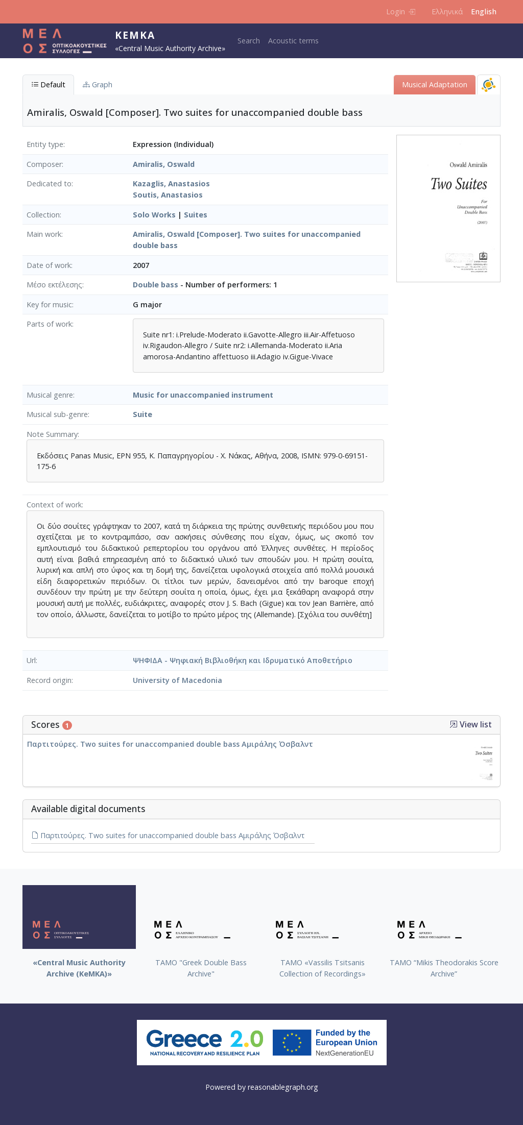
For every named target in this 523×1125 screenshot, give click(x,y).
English (483, 11)
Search (248, 40)
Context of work (54, 504)
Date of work (49, 265)
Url (31, 660)
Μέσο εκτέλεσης (54, 284)
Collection (43, 214)
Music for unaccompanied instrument (203, 395)
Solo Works (154, 214)
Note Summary (52, 434)
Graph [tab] (97, 84)
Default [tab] (48, 84)
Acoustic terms (293, 40)
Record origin (49, 680)
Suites (195, 214)
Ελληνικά (447, 11)
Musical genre (50, 395)
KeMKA (135, 35)
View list (470, 724)
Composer (44, 164)
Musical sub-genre (57, 414)
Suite (142, 414)
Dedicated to (49, 183)
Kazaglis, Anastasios (171, 183)
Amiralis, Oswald (164, 164)
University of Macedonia (177, 680)
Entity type (45, 144)
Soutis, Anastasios (168, 195)
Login (400, 11)
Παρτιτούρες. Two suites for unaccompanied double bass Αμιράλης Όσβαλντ (170, 744)
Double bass (155, 284)
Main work (44, 234)
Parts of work (49, 324)
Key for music (49, 304)
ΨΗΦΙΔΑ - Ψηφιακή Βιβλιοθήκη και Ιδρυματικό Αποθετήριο (242, 660)
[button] (453, 724)
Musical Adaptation (434, 84)
